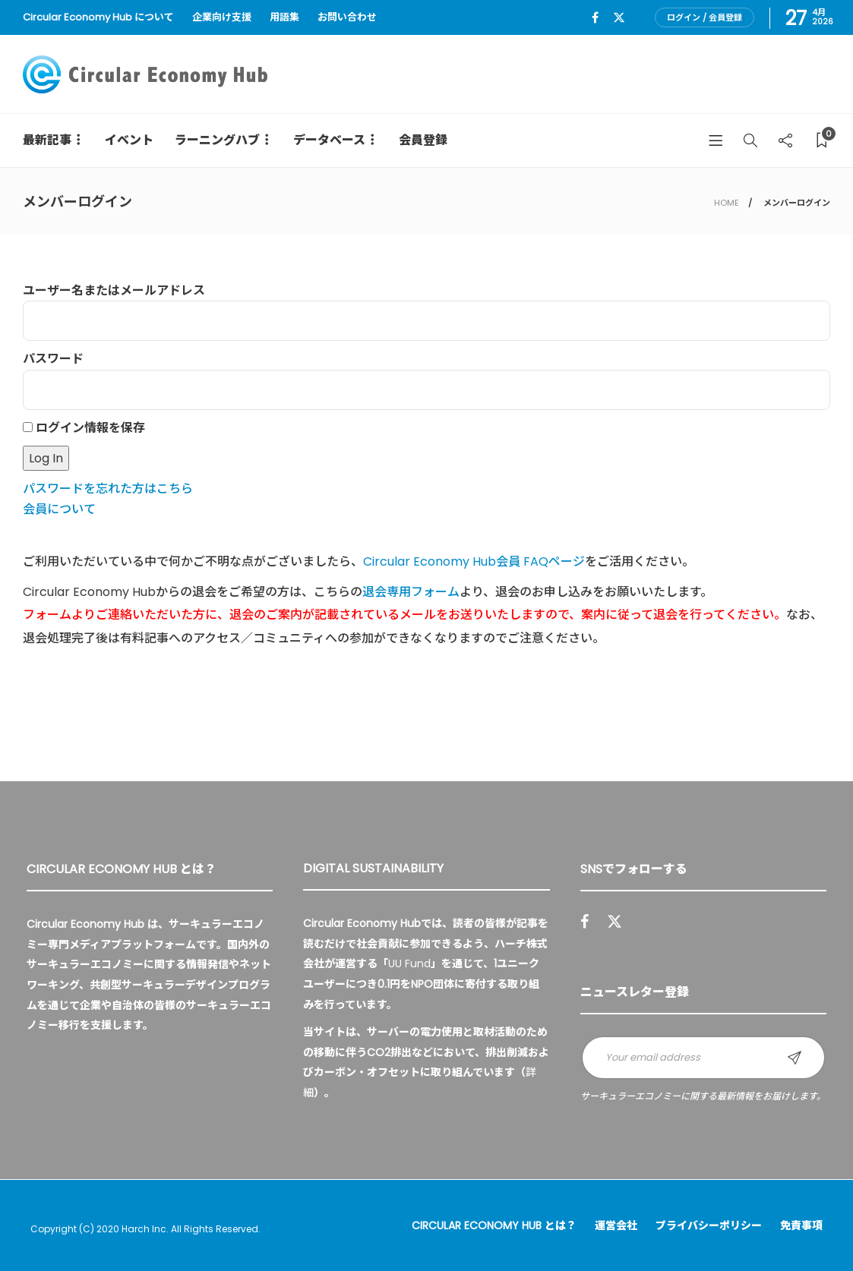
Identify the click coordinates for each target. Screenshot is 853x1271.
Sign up (794, 1057)
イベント (129, 140)
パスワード (53, 358)
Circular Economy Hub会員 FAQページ (474, 561)
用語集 (284, 17)
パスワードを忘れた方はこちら (108, 488)
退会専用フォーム (411, 592)
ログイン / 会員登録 (704, 17)
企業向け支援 (221, 17)
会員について (59, 509)
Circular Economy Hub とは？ (494, 1225)
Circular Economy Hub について (98, 17)
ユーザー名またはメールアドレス (114, 290)
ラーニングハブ (217, 140)
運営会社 (616, 1225)
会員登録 (423, 140)
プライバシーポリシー (709, 1225)
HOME (726, 203)
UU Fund (409, 963)
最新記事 (47, 140)
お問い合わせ (347, 17)
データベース (329, 140)
